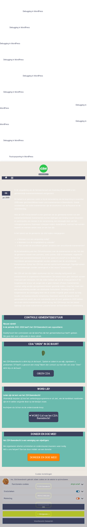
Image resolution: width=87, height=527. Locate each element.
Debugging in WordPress (33, 11)
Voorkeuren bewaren (43, 521)
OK (43, 507)
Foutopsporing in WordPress (21, 157)
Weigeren (43, 514)
